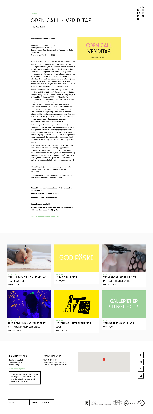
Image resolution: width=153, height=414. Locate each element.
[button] (9, 5)
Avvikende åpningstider (17, 369)
